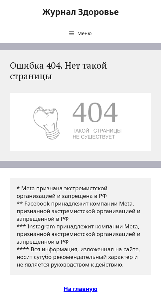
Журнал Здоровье (80, 11)
